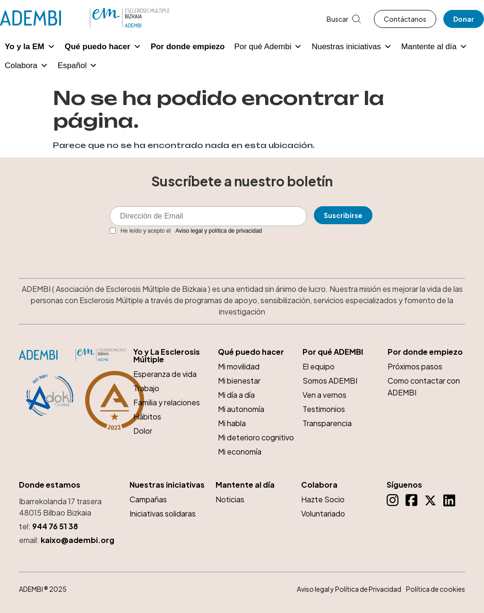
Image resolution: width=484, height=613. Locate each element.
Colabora (26, 65)
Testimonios (323, 409)
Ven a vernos (324, 395)
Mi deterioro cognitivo (256, 437)
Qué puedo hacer (103, 46)
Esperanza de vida (165, 374)
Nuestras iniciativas (351, 46)
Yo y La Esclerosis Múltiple (166, 355)
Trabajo (146, 388)
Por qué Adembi (268, 46)
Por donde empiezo (188, 46)
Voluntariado (323, 513)
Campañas (148, 499)
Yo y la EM (30, 46)
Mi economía (239, 451)
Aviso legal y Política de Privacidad (349, 589)
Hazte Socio (323, 499)
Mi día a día (236, 395)
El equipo (318, 366)
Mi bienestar (239, 380)
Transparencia (327, 423)
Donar (463, 19)
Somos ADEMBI (329, 380)
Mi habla (232, 423)
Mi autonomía (241, 409)
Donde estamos (49, 485)
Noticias (230, 499)
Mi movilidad (238, 366)
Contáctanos (405, 19)
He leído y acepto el (186, 231)
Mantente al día (434, 46)
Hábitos (147, 416)
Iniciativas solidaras (163, 513)
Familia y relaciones (166, 402)
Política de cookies (435, 589)
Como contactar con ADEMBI (424, 386)
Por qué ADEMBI (332, 352)
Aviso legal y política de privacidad (218, 231)
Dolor (142, 431)
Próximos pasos (415, 366)
